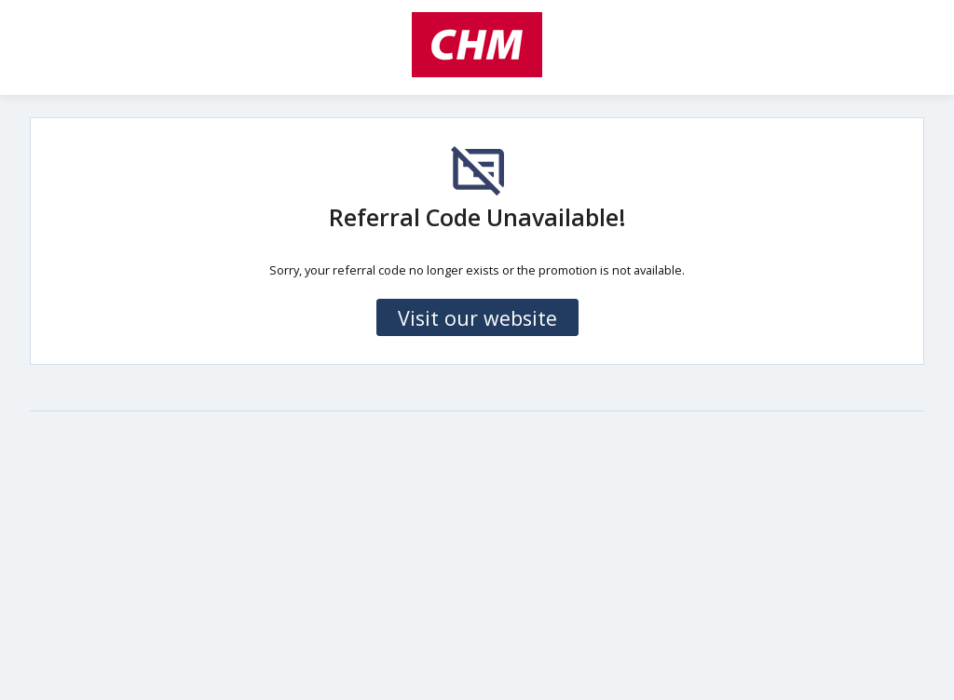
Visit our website (477, 317)
